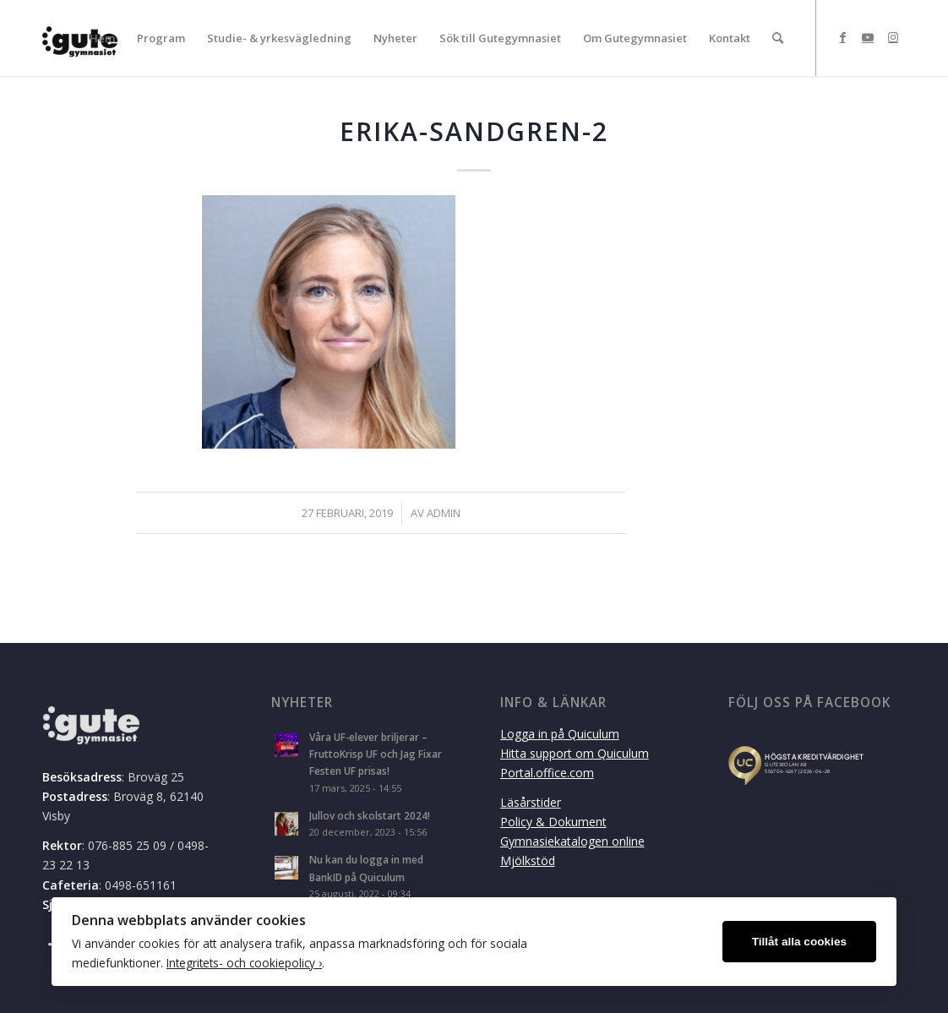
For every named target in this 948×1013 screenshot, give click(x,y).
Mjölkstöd (527, 860)
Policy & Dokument (553, 822)
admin (443, 512)
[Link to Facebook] (842, 37)
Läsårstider (530, 802)
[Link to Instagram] (893, 37)
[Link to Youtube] (867, 37)
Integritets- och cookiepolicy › (244, 963)
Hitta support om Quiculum (574, 753)
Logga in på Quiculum (559, 734)
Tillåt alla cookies (799, 941)
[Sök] (777, 38)
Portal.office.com (547, 773)
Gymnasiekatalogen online (572, 841)
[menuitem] (102, 38)
